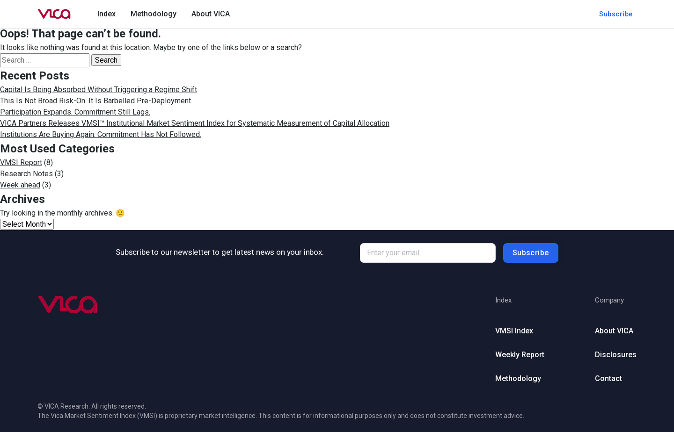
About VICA (210, 13)
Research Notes (26, 173)
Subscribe (616, 14)
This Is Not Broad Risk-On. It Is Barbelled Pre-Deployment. (96, 100)
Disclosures (616, 354)
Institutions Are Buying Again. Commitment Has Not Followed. (100, 134)
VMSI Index (514, 330)
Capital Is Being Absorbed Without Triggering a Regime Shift (98, 89)
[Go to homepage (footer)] (67, 305)
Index (106, 13)
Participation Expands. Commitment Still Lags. (75, 112)
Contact (608, 378)
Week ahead (20, 184)
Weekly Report (519, 354)
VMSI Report (21, 162)
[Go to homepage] (54, 14)
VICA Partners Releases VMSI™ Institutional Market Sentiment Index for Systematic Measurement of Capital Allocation (194, 123)
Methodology (153, 13)
